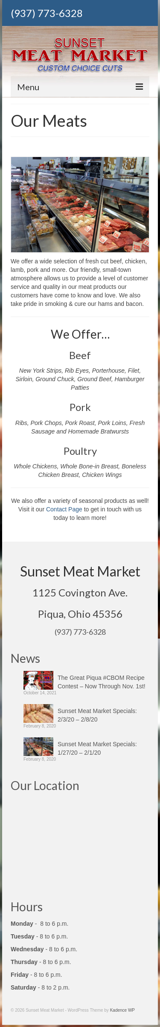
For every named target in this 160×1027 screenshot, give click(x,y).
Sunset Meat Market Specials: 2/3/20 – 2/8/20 (97, 715)
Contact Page (64, 509)
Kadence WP (122, 1010)
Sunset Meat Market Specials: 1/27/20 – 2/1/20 (97, 748)
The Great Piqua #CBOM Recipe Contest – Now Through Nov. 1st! (101, 682)
